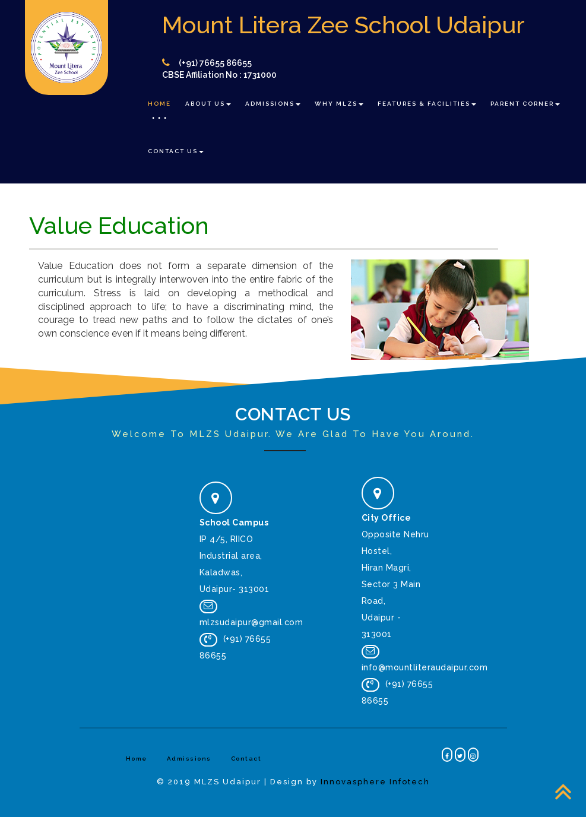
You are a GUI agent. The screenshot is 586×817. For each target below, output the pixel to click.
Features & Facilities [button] (427, 103)
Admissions (189, 758)
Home (159, 103)
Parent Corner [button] (525, 103)
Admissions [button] (272, 103)
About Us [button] (208, 103)
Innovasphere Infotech (375, 781)
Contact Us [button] (176, 151)
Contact (246, 758)
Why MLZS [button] (339, 103)
